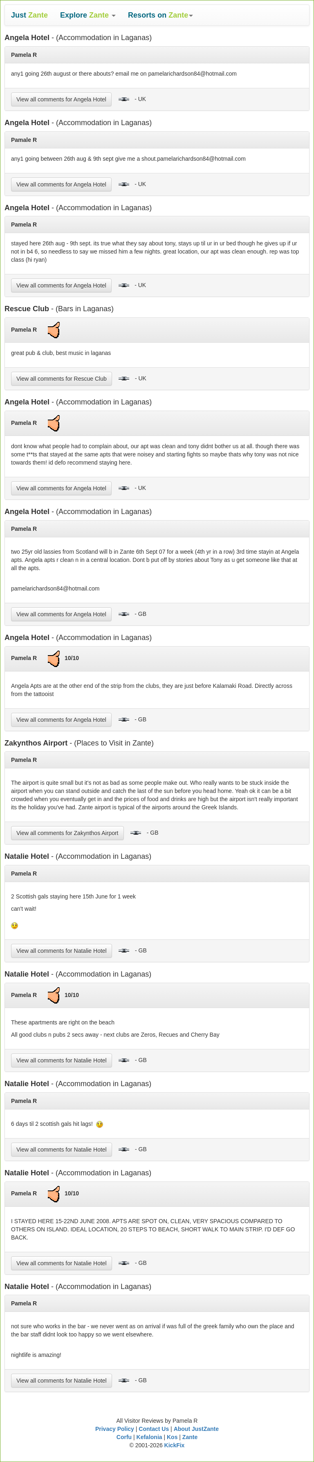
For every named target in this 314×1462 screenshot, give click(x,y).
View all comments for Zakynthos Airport (67, 833)
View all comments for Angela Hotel (61, 99)
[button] (88, 15)
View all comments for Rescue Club (61, 378)
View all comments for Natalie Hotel (61, 951)
